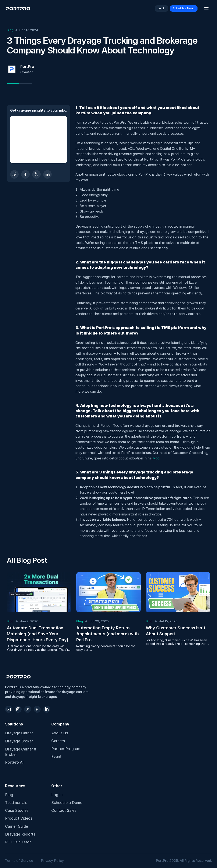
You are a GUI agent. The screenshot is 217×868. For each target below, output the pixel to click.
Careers (58, 741)
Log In (57, 794)
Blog (9, 794)
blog (155, 458)
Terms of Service (19, 860)
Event (56, 756)
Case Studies (16, 810)
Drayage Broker (19, 741)
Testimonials (16, 802)
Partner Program (65, 748)
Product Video (18, 818)
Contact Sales (63, 810)
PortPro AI (14, 762)
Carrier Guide (16, 826)
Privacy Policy (52, 860)
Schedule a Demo (66, 802)
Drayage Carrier (19, 733)
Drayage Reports (20, 834)
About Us (59, 733)
